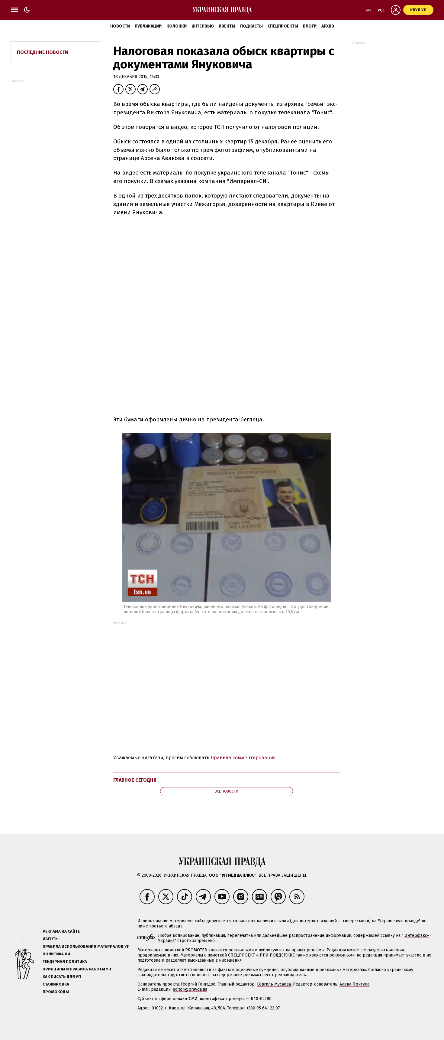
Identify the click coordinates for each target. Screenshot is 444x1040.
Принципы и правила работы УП (77, 969)
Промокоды (56, 991)
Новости (120, 26)
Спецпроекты (283, 26)
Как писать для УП (62, 976)
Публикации (148, 26)
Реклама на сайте (61, 931)
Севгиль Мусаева (274, 984)
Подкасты (251, 26)
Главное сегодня (134, 780)
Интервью (202, 26)
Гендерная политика (65, 961)
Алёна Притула (354, 984)
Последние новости (42, 52)
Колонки (176, 26)
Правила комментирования (243, 757)
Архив (327, 26)
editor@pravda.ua (190, 989)
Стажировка (56, 984)
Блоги (310, 26)
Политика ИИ (56, 954)
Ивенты (227, 26)
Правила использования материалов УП (86, 946)
